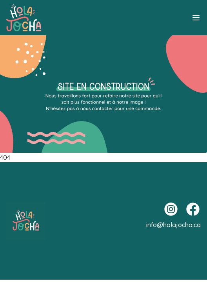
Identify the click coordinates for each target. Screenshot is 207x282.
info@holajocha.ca (173, 225)
